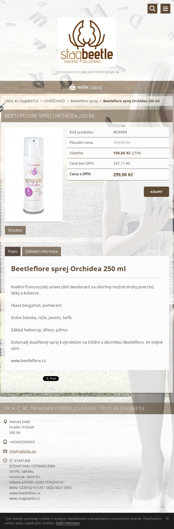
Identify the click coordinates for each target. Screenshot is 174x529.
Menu (165, 9)
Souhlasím (168, 518)
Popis (12, 251)
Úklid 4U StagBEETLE (21, 101)
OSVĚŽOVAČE (54, 101)
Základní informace (41, 251)
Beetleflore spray (84, 101)
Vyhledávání (152, 9)
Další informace (68, 523)
